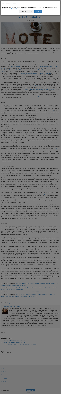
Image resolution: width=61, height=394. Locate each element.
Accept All (38, 11)
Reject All (30, 11)
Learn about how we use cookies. (18, 8)
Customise (23, 11)
